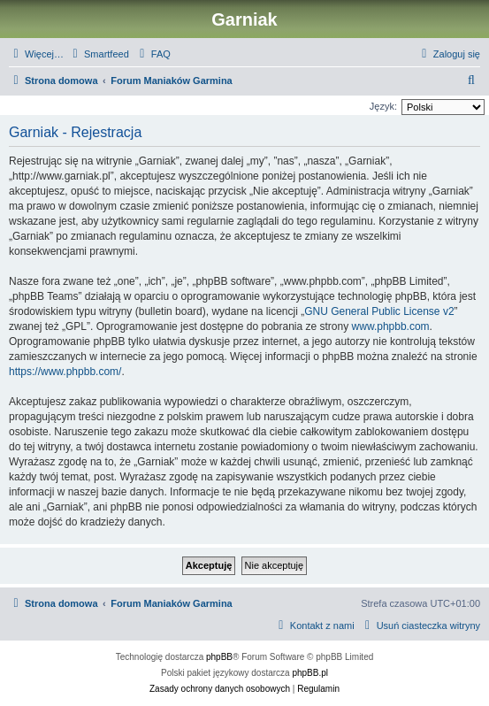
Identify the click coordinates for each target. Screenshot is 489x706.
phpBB (219, 657)
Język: (383, 106)
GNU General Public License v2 (379, 311)
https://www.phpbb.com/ (65, 371)
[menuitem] (98, 54)
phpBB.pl (310, 673)
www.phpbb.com (391, 326)
